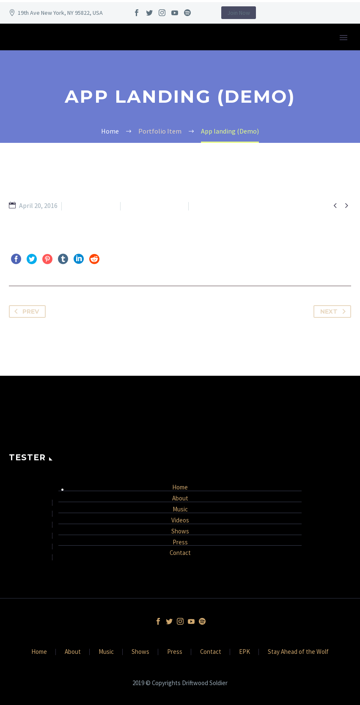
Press (180, 542)
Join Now (238, 12)
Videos (180, 520)
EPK (244, 652)
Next (334, 311)
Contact (180, 553)
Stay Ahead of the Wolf (298, 652)
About (180, 498)
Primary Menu (343, 37)
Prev (25, 311)
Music (180, 509)
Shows (180, 531)
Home (180, 487)
